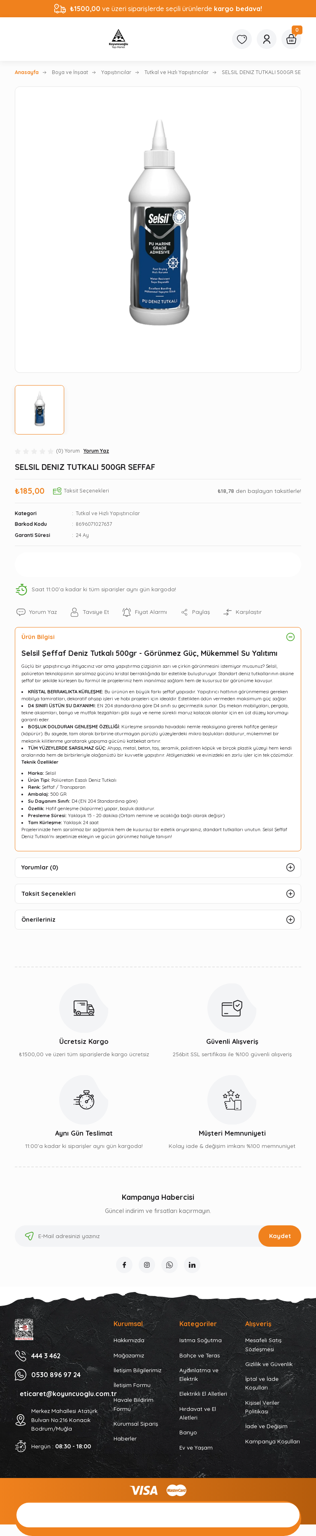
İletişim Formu (132, 1385)
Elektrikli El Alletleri (203, 1393)
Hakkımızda (129, 1340)
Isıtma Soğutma (200, 1340)
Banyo (188, 1432)
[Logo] (118, 39)
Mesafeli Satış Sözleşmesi (263, 1344)
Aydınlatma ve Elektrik (198, 1374)
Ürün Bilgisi (38, 637)
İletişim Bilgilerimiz (137, 1370)
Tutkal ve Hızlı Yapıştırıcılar (108, 513)
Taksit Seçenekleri (48, 893)
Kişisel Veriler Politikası (262, 1407)
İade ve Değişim (266, 1426)
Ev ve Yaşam (196, 1447)
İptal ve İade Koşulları (262, 1383)
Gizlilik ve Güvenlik (269, 1364)
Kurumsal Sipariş (136, 1423)
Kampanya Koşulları (272, 1441)
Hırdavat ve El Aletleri (197, 1413)
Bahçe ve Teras (199, 1355)
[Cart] (291, 39)
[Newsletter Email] (158, 1236)
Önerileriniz (38, 919)
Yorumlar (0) (39, 867)
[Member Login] (266, 39)
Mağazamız (129, 1355)
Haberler (125, 1438)
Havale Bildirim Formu (133, 1404)
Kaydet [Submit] (280, 1236)
